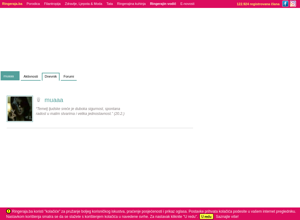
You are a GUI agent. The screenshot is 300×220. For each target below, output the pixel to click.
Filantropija (52, 4)
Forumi (69, 76)
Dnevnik (51, 76)
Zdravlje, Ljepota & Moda (83, 4)
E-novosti (188, 4)
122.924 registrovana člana (258, 4)
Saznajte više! (227, 217)
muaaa (9, 76)
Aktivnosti (31, 76)
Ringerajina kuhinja (131, 4)
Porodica (33, 4)
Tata (110, 4)
